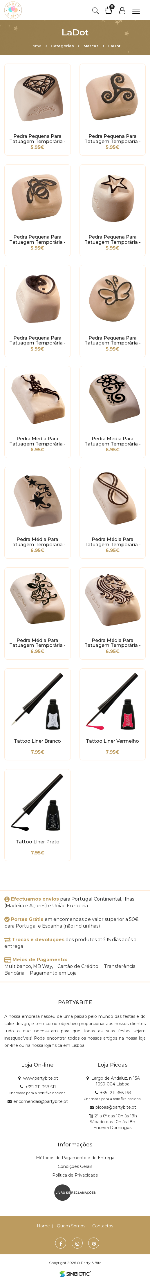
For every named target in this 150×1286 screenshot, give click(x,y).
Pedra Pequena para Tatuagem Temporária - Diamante (37, 139)
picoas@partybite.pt (115, 1107)
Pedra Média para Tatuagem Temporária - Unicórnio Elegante (112, 643)
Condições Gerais (75, 1166)
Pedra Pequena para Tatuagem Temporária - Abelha (37, 240)
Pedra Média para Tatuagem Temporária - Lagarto (37, 441)
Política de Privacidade (75, 1175)
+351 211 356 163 (115, 1092)
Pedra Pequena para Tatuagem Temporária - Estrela (112, 240)
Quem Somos (71, 1226)
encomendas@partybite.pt (40, 1101)
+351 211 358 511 (40, 1087)
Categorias (62, 46)
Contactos (102, 1226)
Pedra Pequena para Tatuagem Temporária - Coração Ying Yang (37, 341)
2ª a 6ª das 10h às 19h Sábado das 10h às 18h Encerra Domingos (113, 1121)
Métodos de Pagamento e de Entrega (75, 1157)
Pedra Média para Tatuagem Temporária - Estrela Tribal (37, 542)
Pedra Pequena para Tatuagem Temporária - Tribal (112, 139)
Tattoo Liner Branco (37, 741)
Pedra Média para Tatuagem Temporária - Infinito (112, 542)
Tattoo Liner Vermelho (112, 741)
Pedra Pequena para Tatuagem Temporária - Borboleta (112, 341)
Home (35, 46)
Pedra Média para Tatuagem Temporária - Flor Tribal (112, 441)
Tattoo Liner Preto (37, 842)
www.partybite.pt (40, 1078)
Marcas (91, 46)
